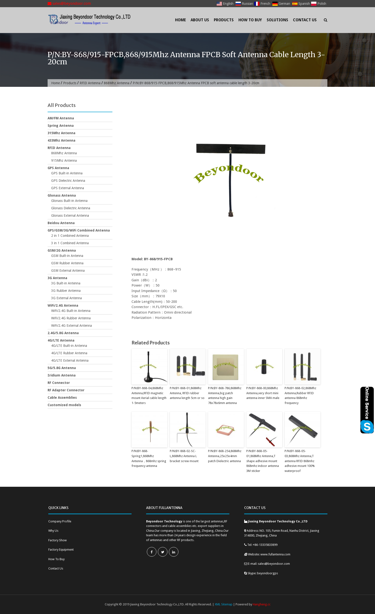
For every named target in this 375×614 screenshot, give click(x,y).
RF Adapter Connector (66, 390)
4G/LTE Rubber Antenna (69, 353)
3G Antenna (57, 278)
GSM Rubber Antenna (67, 263)
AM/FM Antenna (61, 118)
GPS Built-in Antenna (67, 173)
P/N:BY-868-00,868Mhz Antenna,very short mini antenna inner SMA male (262, 393)
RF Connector (59, 383)
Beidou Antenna (61, 223)
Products (224, 20)
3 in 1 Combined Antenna (70, 243)
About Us (200, 20)
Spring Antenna (61, 125)
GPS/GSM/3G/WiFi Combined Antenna (79, 230)
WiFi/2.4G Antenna (63, 305)
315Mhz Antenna (61, 133)
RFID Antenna (90, 83)
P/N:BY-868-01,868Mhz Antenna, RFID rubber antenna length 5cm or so (187, 393)
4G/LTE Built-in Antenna (69, 346)
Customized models (64, 405)
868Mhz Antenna (116, 83)
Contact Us (305, 20)
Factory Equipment (61, 549)
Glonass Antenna (62, 195)
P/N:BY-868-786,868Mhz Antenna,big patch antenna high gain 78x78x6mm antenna (224, 395)
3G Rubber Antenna (66, 291)
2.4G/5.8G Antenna (63, 333)
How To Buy (250, 20)
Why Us (53, 530)
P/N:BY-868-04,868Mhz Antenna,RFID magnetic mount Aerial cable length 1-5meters (149, 395)
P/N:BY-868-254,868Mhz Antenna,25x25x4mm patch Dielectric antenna (224, 456)
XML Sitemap (223, 604)
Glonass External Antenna (70, 215)
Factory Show (57, 540)
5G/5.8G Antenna (62, 368)
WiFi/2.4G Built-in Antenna (70, 311)
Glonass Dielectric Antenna (70, 208)
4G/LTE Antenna (61, 340)
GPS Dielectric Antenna (68, 181)
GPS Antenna (58, 168)
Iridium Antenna (62, 375)
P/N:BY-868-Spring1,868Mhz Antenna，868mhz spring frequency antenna (149, 458)
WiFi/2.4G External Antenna (71, 325)
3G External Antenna (66, 298)
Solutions (277, 20)
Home (180, 20)
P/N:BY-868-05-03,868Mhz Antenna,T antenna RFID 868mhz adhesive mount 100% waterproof (300, 461)
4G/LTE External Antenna (69, 360)
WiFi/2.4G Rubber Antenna (71, 318)
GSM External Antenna (68, 270)
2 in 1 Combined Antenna (70, 236)
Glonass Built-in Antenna (69, 201)
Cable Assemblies (62, 397)
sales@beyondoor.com (69, 3)
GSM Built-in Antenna (67, 256)
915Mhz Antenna (64, 160)
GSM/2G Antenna (62, 250)
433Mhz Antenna (61, 140)
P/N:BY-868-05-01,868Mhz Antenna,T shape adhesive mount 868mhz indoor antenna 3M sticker (262, 461)
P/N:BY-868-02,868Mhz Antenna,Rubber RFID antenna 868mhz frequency (300, 395)
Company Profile (59, 521)
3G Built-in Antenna (65, 283)
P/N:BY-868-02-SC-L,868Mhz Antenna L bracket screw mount (184, 456)
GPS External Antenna (67, 188)
